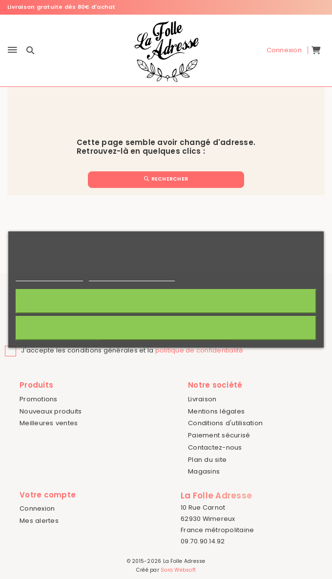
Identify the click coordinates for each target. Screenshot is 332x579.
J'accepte (166, 301)
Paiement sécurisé (219, 435)
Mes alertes (39, 520)
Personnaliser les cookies (132, 276)
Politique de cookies (49, 276)
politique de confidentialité (199, 350)
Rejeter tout (166, 328)
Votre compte (48, 495)
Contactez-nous (215, 447)
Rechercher (166, 179)
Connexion (37, 508)
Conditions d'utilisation (225, 423)
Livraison (202, 399)
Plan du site (207, 459)
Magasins (204, 471)
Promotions (39, 399)
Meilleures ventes (49, 423)
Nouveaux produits (51, 411)
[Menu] (12, 50)
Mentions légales (216, 411)
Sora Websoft (178, 570)
